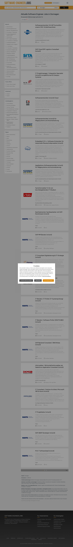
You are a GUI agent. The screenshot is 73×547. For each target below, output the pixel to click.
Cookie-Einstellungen (26, 280)
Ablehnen (38, 280)
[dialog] (36, 273)
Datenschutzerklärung (46, 276)
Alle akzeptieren (48, 280)
